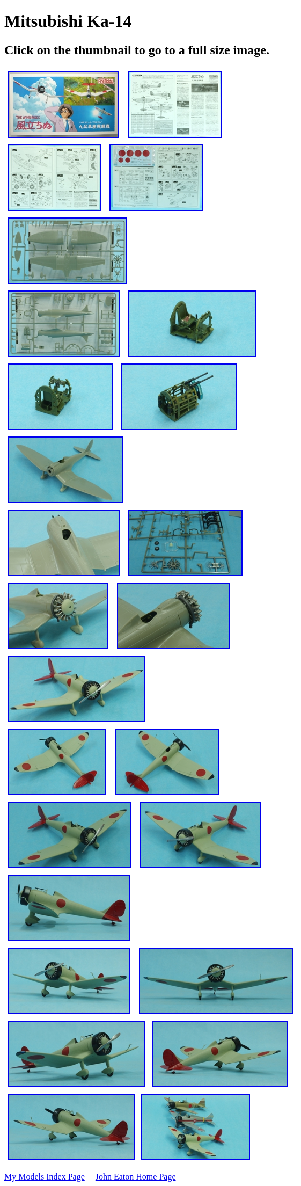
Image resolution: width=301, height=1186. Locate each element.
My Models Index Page (44, 1176)
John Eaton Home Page (136, 1176)
